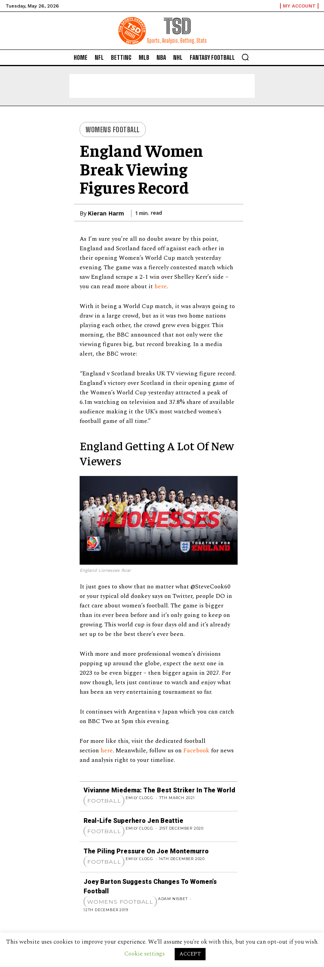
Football (104, 800)
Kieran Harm (106, 213)
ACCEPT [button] (190, 954)
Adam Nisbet (173, 899)
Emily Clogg (139, 798)
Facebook (197, 750)
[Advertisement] (162, 86)
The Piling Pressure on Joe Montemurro (146, 851)
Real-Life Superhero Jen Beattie (133, 820)
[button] (245, 57)
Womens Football (113, 129)
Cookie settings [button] (144, 953)
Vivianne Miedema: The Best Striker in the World (159, 790)
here (160, 286)
